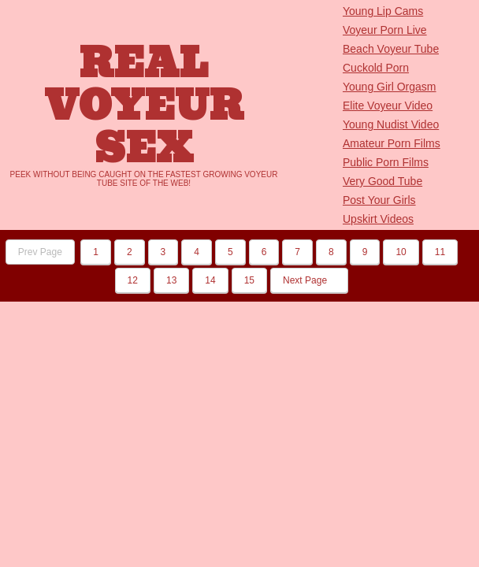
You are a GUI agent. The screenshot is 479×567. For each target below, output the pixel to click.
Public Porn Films (386, 162)
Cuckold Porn (376, 67)
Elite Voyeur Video (388, 105)
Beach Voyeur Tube (391, 49)
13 (171, 280)
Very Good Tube (382, 181)
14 (210, 280)
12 (133, 280)
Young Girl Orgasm (389, 86)
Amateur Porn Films (391, 143)
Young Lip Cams (383, 11)
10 (400, 252)
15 (249, 280)
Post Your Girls (379, 200)
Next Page (309, 280)
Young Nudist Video (391, 124)
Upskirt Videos (378, 219)
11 (440, 252)
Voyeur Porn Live (385, 30)
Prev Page (40, 252)
